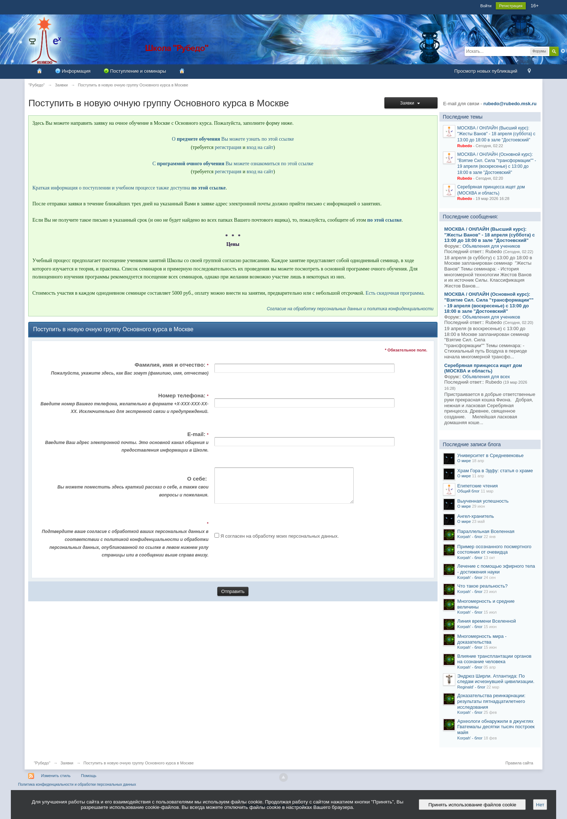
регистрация (228, 147)
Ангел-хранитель (475, 516)
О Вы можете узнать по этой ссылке (233, 139)
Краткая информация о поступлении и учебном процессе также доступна (129, 188)
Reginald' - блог (471, 687)
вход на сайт (260, 147)
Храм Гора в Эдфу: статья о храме (495, 470)
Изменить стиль (56, 775)
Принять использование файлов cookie (472, 804)
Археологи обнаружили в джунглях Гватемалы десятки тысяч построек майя (496, 726)
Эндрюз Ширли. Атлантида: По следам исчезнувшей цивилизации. (495, 678)
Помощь (89, 775)
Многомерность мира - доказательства (482, 639)
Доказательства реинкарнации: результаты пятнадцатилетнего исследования (491, 701)
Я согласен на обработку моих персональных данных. (280, 542)
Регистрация (510, 6)
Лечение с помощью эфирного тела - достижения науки (496, 569)
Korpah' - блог (470, 536)
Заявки (411, 103)
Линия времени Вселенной (486, 621)
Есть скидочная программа (394, 293)
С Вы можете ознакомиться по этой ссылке (233, 163)
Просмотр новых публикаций (485, 71)
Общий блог (468, 491)
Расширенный (563, 51)
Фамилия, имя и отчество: (123, 369)
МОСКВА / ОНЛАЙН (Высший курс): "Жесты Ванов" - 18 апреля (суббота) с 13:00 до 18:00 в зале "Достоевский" (496, 133)
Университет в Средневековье (490, 455)
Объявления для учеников (491, 246)
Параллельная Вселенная (486, 531)
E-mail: (123, 443)
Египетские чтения (477, 486)
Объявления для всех (486, 376)
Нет (540, 804)
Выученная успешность (483, 501)
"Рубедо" (42, 763)
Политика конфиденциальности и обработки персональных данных (77, 784)
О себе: (123, 490)
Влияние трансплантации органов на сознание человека (494, 659)
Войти (485, 6)
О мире (464, 460)
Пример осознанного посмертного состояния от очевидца (494, 549)
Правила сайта (519, 763)
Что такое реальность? (482, 586)
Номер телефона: (123, 404)
